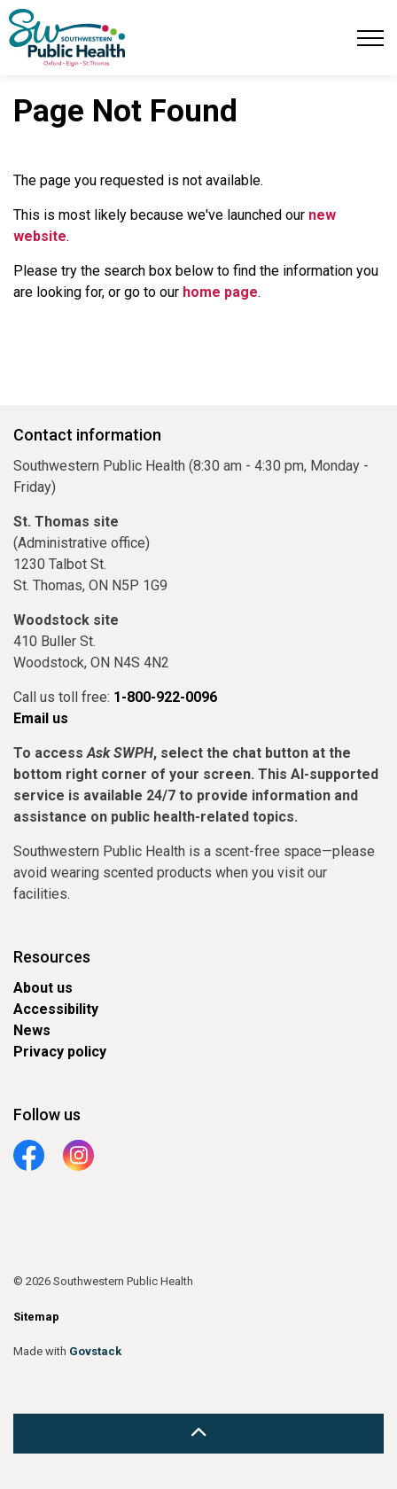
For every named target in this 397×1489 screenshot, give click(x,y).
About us (43, 987)
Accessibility (55, 1009)
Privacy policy (59, 1051)
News (32, 1030)
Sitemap (36, 1316)
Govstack (95, 1351)
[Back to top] (198, 1434)
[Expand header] (370, 37)
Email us (40, 718)
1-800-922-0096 (165, 697)
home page (220, 292)
